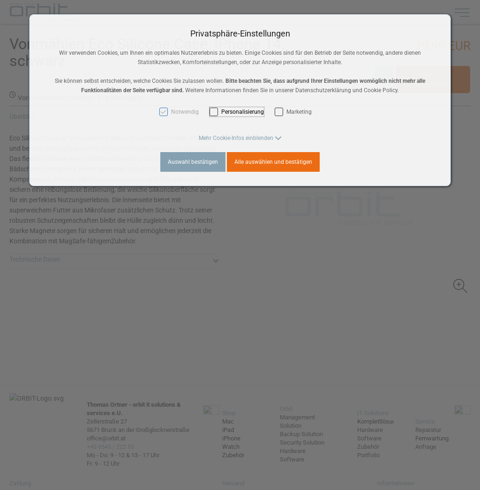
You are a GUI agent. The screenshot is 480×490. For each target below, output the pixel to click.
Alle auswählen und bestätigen (273, 162)
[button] (240, 138)
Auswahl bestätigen (193, 162)
